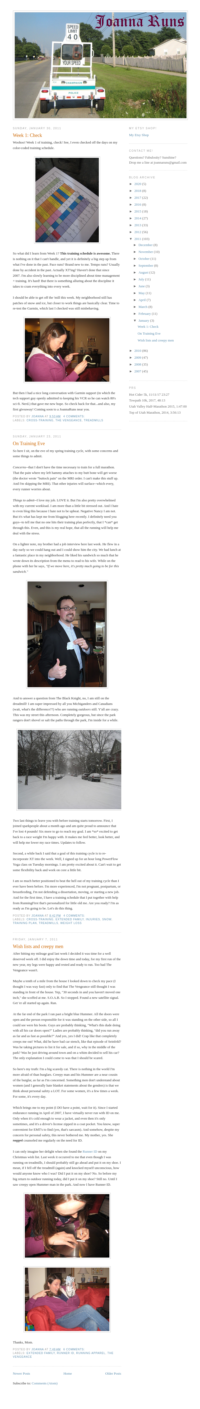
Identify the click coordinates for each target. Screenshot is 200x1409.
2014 (138, 218)
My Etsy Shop (139, 135)
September (146, 265)
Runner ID (90, 1151)
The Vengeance (68, 420)
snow (106, 919)
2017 (138, 198)
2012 (138, 232)
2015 (138, 211)
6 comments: (74, 1349)
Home (67, 1373)
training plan (25, 923)
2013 (138, 225)
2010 (138, 351)
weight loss (71, 923)
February (145, 314)
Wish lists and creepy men (38, 946)
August (143, 272)
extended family (69, 919)
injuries (93, 919)
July (141, 279)
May (142, 293)
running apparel (90, 1353)
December (146, 245)
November (146, 252)
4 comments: (74, 416)
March (143, 307)
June (142, 286)
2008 (138, 364)
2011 (138, 239)
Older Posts (113, 1373)
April (142, 300)
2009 (138, 357)
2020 (138, 184)
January (144, 320)
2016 (138, 204)
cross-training (40, 420)
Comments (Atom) (45, 1383)
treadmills (93, 420)
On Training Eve (29, 443)
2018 (138, 191)
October (144, 259)
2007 (138, 371)
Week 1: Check (27, 135)
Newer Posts (21, 1373)
